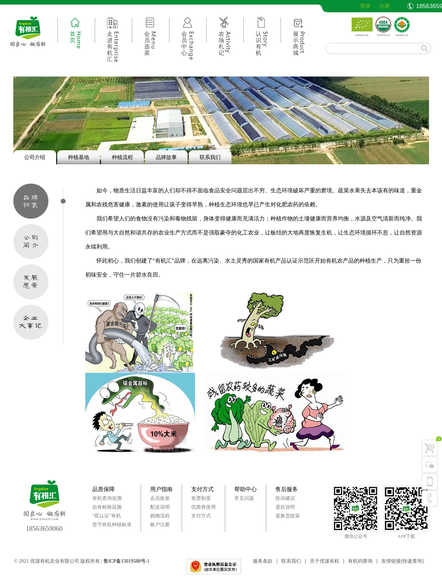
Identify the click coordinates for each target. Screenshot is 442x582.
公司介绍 (34, 157)
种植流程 (122, 157)
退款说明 (285, 507)
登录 (359, 6)
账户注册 (160, 524)
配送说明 (160, 507)
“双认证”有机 (106, 515)
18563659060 (44, 528)
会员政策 (160, 498)
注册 (384, 6)
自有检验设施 (107, 507)
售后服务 (286, 489)
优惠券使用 (203, 507)
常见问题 (244, 498)
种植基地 (78, 157)
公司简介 (30, 241)
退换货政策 (287, 515)
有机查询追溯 (107, 498)
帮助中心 (245, 489)
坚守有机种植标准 (112, 524)
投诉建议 (285, 498)
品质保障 (103, 489)
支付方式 (202, 489)
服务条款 (263, 561)
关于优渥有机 (324, 561)
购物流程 (160, 515)
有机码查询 (360, 561)
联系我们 (210, 157)
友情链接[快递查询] (402, 561)
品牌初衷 (30, 201)
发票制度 (201, 498)
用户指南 (161, 489)
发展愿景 (30, 281)
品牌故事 (166, 157)
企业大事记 (30, 322)
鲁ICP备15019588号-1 (126, 561)
